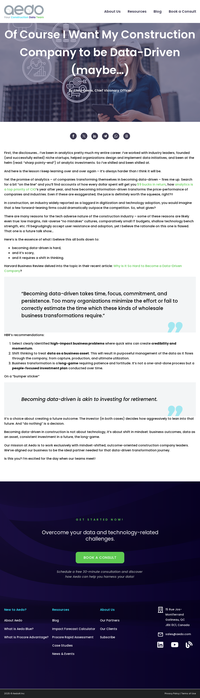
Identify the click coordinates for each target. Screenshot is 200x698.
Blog (158, 11)
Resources (137, 11)
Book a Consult (182, 11)
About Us (112, 11)
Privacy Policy (172, 693)
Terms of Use (188, 693)
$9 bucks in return (151, 184)
